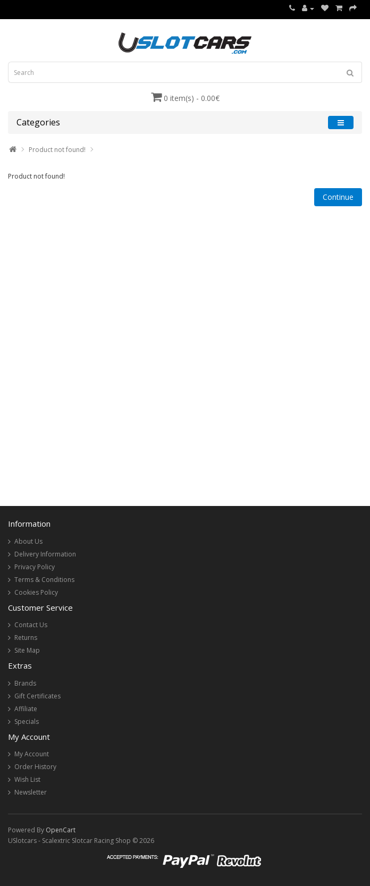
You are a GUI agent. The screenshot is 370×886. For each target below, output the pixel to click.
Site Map (27, 650)
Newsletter (30, 792)
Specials (26, 721)
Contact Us (30, 624)
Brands (25, 683)
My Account (31, 753)
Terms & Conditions (44, 579)
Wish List (27, 779)
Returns (25, 637)
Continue (338, 197)
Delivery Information (45, 554)
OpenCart (60, 829)
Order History (35, 766)
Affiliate (25, 708)
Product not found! (57, 149)
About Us (28, 541)
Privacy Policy (34, 566)
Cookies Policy (36, 592)
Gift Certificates (37, 696)
